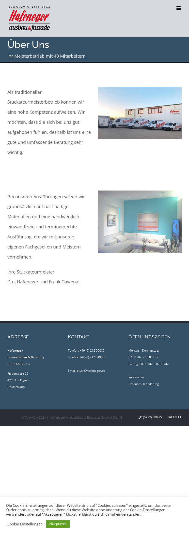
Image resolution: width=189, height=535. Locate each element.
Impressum (136, 377)
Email (175, 417)
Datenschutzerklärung (143, 384)
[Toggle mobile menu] (179, 8)
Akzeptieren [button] (58, 523)
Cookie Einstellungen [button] (25, 524)
